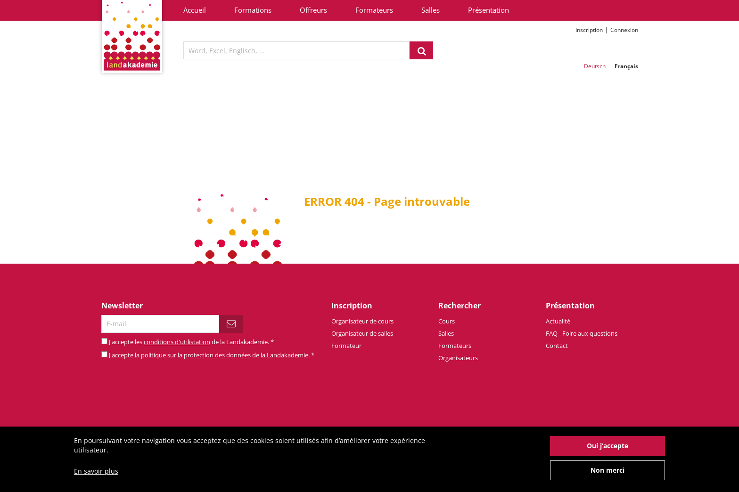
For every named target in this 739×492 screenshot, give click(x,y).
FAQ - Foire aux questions (581, 333)
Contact (557, 345)
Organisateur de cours (362, 321)
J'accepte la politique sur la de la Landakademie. (211, 355)
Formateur (346, 345)
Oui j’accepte (607, 451)
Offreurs (313, 10)
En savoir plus (96, 476)
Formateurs (374, 10)
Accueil (194, 10)
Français (626, 66)
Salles (430, 10)
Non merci (607, 475)
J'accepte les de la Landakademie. (191, 342)
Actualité (558, 321)
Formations (252, 10)
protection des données (217, 355)
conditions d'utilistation (177, 342)
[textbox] (296, 50)
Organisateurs (458, 358)
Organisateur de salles (362, 333)
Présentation (488, 10)
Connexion (624, 30)
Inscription (589, 30)
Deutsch (595, 66)
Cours (446, 321)
